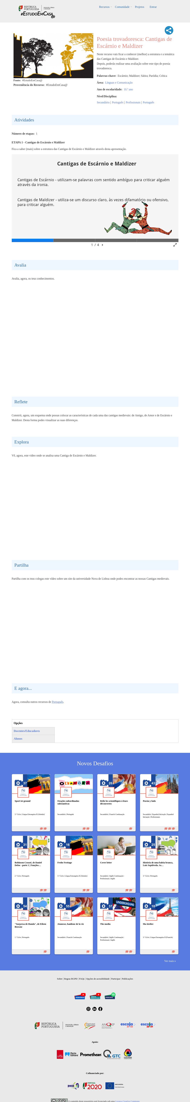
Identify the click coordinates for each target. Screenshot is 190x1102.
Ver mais (169, 960)
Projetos (139, 6)
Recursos (104, 6)
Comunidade (122, 6)
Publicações (127, 978)
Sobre (59, 978)
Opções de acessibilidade (98, 978)
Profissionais (133, 102)
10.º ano (128, 89)
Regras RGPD (70, 978)
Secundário (103, 102)
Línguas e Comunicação (119, 82)
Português (117, 102)
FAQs (81, 978)
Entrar (153, 6)
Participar (115, 978)
